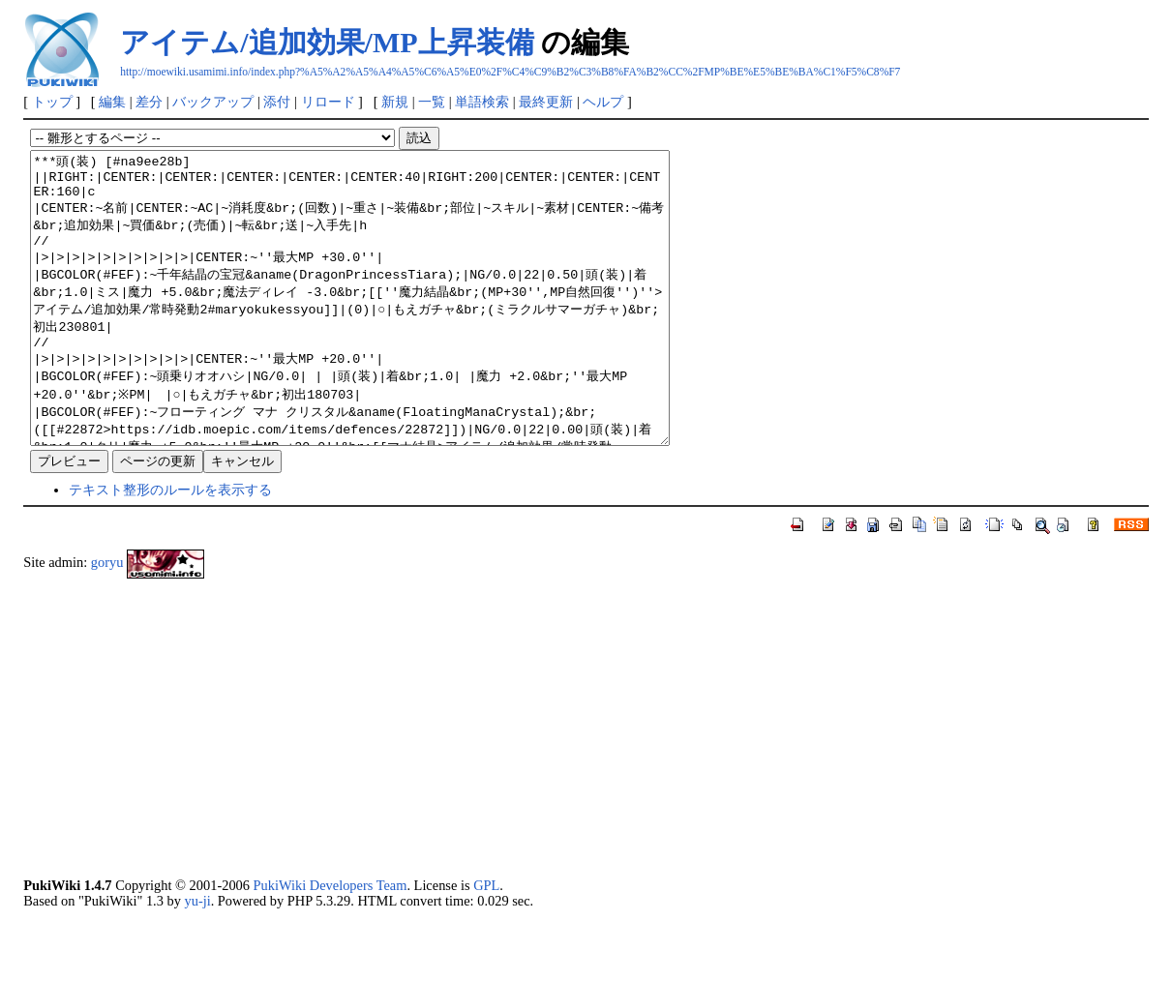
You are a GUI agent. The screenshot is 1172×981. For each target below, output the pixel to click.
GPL (486, 943)
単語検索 (482, 101)
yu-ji (197, 958)
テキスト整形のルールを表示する (170, 547)
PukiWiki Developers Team (330, 943)
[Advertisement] (586, 785)
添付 (276, 101)
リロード (328, 101)
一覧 (431, 101)
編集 (112, 101)
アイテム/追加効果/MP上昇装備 (326, 42)
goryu (107, 620)
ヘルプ (603, 101)
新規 (394, 101)
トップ (52, 101)
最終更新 (546, 101)
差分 (149, 101)
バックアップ (213, 101)
